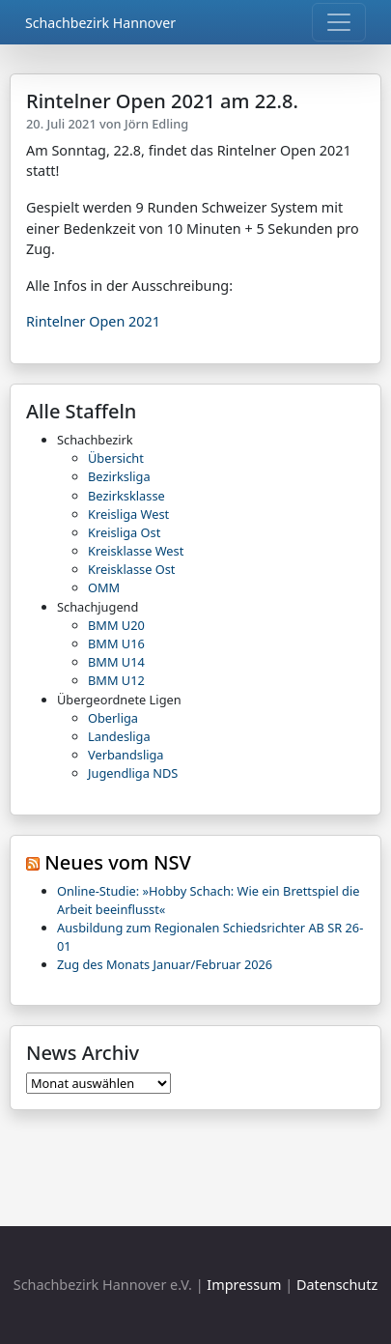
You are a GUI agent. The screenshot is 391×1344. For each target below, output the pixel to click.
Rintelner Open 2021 (93, 321)
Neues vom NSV (117, 862)
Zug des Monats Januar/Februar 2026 (164, 964)
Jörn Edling (156, 123)
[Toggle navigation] (339, 22)
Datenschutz (336, 1284)
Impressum (244, 1284)
